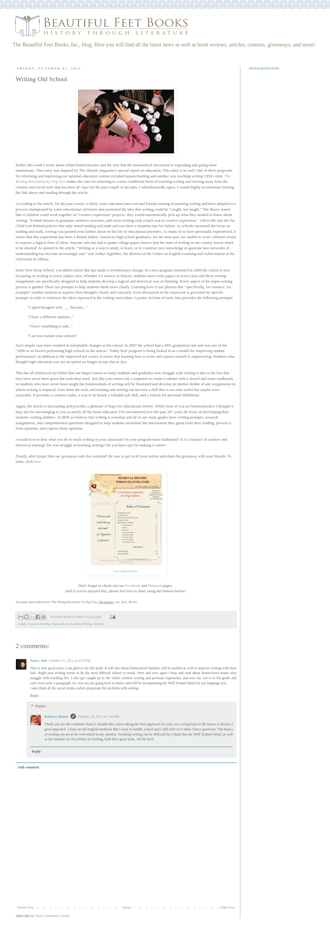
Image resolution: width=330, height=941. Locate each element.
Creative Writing (39, 624)
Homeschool (60, 624)
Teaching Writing (81, 624)
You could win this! (126, 571)
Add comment (28, 767)
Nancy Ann (38, 660)
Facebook (132, 585)
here (37, 461)
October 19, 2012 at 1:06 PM (98, 717)
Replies (40, 706)
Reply (34, 696)
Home (126, 907)
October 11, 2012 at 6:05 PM (69, 660)
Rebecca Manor (56, 717)
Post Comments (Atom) (52, 916)
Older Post (227, 907)
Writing (99, 624)
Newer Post (25, 907)
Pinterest (155, 585)
